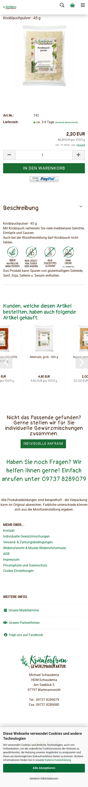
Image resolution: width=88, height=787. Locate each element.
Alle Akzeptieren (44, 768)
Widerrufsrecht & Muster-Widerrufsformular (34, 548)
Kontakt (9, 531)
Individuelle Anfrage (43, 444)
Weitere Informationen (44, 778)
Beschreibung (20, 208)
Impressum (11, 560)
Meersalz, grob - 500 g (44, 357)
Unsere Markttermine (21, 610)
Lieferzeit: (10, 122)
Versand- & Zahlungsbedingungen (28, 542)
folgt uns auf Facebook (23, 635)
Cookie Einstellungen (18, 571)
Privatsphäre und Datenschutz (25, 565)
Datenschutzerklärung (58, 760)
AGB (6, 554)
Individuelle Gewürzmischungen (26, 536)
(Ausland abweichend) (66, 122)
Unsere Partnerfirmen (21, 623)
